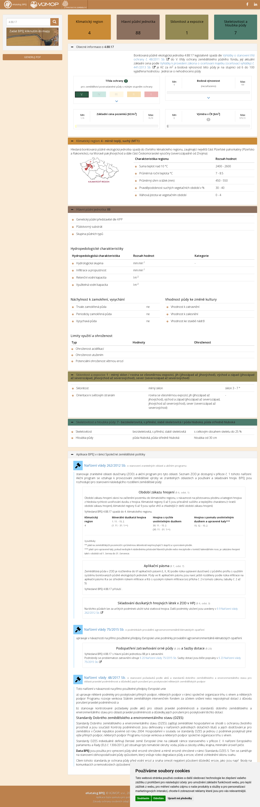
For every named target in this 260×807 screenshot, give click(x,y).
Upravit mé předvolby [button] (180, 798)
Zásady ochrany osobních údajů (111, 801)
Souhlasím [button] (143, 798)
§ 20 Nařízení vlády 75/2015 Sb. (158, 658)
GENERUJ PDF (32, 57)
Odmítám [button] (158, 798)
